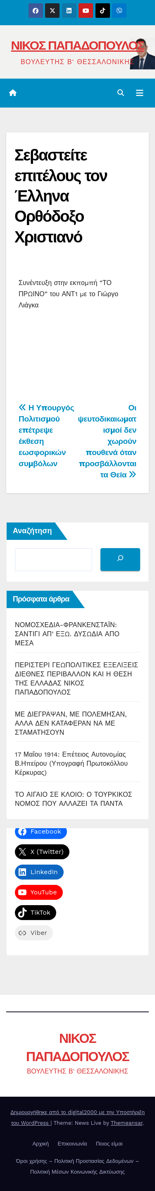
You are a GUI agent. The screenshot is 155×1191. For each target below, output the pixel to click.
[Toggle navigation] (140, 93)
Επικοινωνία (72, 1144)
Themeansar (127, 1123)
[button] (120, 93)
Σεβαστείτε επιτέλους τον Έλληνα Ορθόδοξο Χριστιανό (60, 196)
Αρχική (40, 1144)
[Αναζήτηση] (120, 559)
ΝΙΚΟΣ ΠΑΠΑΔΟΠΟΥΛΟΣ (77, 45)
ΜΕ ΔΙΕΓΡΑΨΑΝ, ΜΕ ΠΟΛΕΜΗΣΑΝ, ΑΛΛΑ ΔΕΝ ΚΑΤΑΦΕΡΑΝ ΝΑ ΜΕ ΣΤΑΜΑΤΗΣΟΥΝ (71, 723)
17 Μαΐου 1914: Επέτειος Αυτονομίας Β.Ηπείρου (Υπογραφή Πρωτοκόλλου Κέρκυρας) (71, 763)
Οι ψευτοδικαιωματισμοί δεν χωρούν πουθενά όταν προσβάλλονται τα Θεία (107, 441)
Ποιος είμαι (109, 1144)
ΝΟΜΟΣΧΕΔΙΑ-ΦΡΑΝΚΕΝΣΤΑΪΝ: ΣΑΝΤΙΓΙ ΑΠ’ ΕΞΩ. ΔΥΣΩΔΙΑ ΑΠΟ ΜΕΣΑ (67, 634)
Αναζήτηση (32, 530)
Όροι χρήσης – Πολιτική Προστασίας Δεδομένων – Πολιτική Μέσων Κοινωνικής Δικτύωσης (77, 1166)
